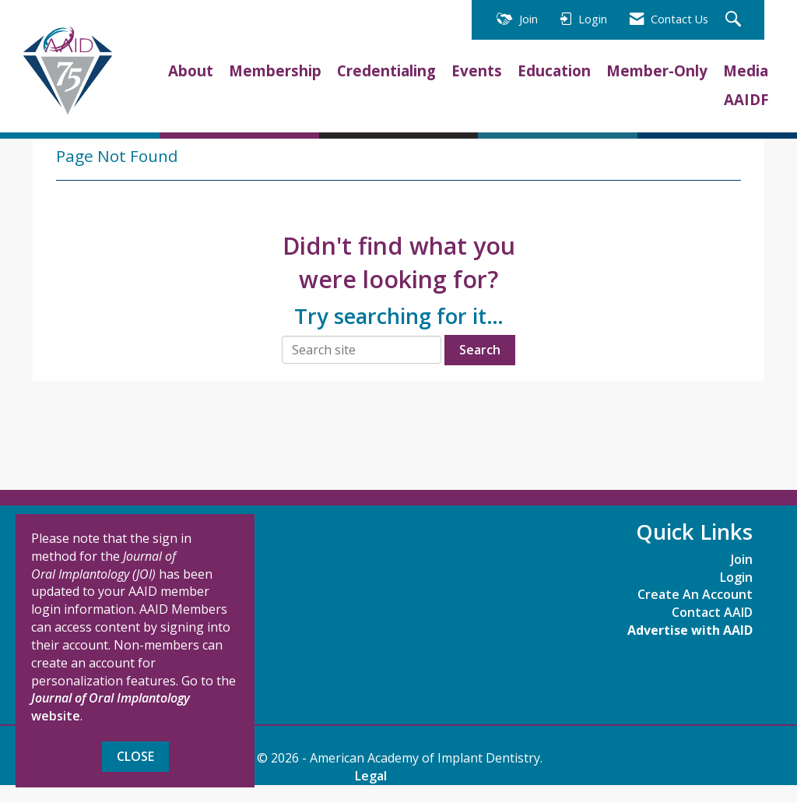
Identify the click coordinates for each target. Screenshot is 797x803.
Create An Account (695, 594)
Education (554, 70)
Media (745, 70)
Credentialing (386, 70)
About (190, 70)
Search (479, 349)
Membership (275, 70)
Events (476, 70)
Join (742, 559)
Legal (371, 775)
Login (736, 577)
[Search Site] (735, 20)
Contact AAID (712, 612)
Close (135, 756)
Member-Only (656, 70)
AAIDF (746, 99)
